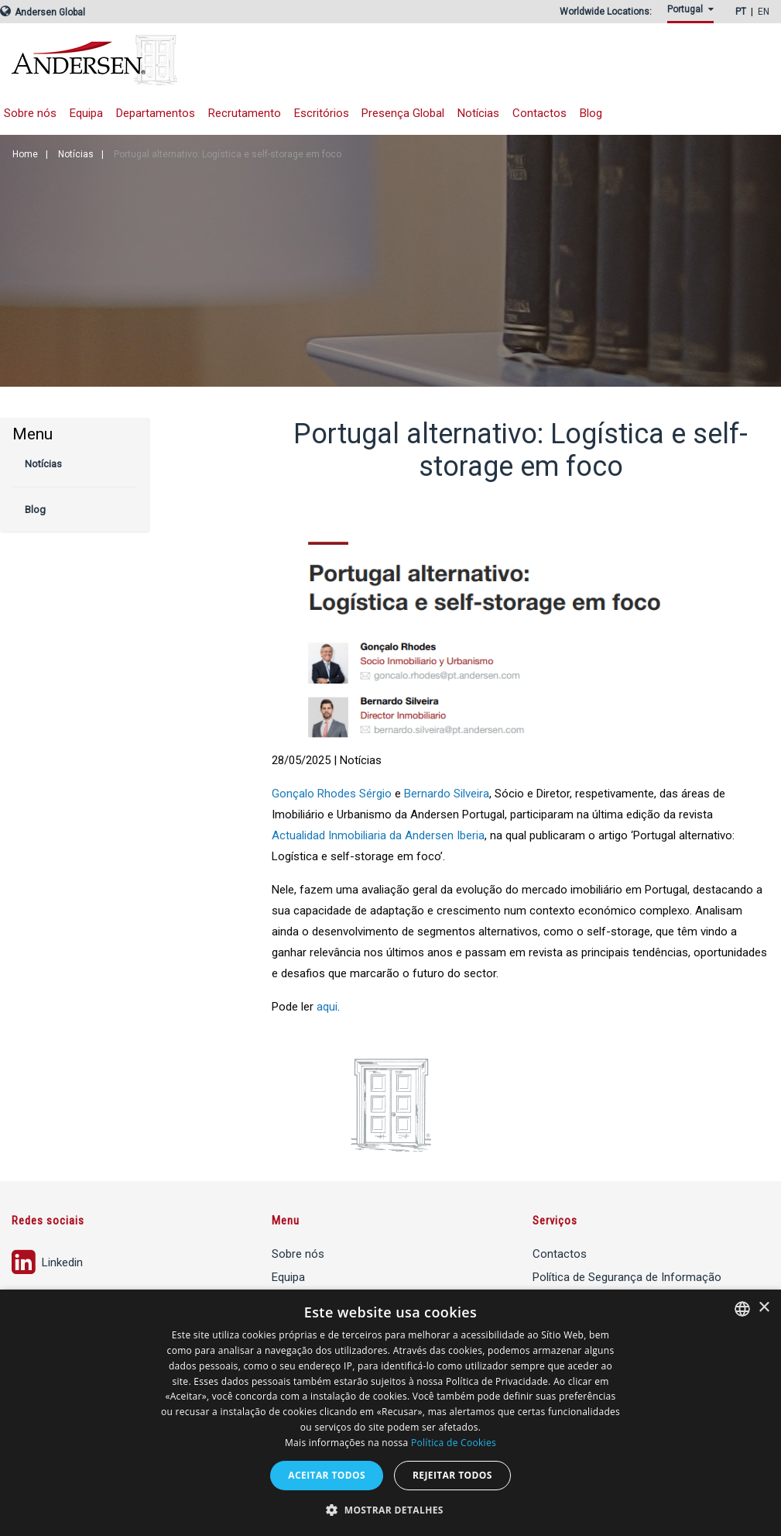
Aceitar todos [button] (326, 1475)
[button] (390, 1509)
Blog (591, 113)
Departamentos (155, 113)
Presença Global (402, 113)
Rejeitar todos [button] (452, 1475)
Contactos (539, 113)
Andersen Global (42, 12)
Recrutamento (244, 113)
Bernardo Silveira (446, 794)
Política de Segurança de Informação (627, 1277)
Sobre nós (298, 1254)
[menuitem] (693, 14)
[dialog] (390, 1413)
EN (763, 11)
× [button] (763, 1308)
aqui (327, 1007)
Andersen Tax (197, 60)
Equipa (86, 113)
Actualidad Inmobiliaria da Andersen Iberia (378, 835)
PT (740, 11)
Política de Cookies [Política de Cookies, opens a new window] (453, 1442)
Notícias (478, 113)
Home (25, 154)
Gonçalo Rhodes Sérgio (332, 794)
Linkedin (47, 1261)
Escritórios (321, 113)
